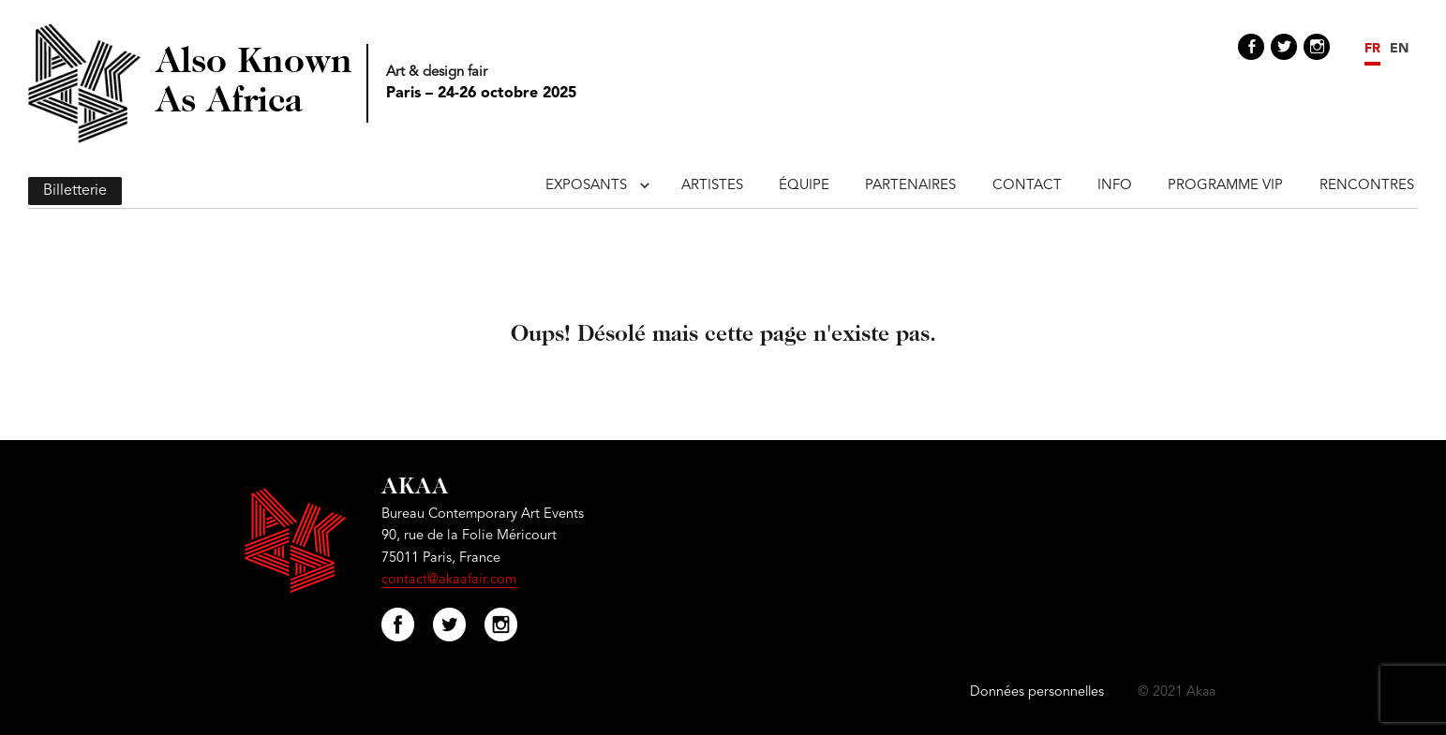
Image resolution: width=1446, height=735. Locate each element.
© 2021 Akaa (1176, 692)
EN (1399, 48)
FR (1372, 48)
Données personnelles (1037, 692)
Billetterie (75, 191)
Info (1114, 186)
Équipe (804, 186)
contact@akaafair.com (448, 580)
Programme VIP (1225, 186)
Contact (1027, 186)
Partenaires (910, 186)
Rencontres (1366, 186)
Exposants (586, 186)
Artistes (712, 186)
